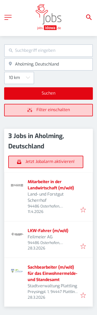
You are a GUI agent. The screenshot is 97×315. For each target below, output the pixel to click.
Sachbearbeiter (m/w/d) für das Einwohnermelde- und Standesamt (52, 273)
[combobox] (48, 50)
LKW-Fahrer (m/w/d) (48, 230)
